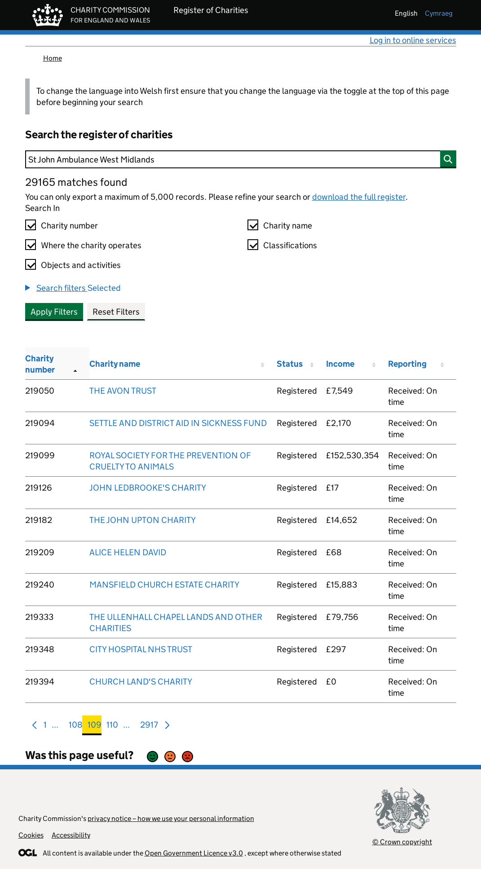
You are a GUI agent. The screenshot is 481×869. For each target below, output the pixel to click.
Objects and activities (81, 265)
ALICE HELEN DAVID (127, 552)
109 (94, 726)
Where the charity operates (91, 245)
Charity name (287, 225)
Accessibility (71, 835)
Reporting (407, 364)
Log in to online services (413, 40)
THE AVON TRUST (122, 391)
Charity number (69, 225)
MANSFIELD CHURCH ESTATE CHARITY (164, 584)
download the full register (359, 197)
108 (76, 726)
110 (112, 726)
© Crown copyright (402, 842)
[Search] (240, 159)
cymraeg (439, 13)
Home (52, 58)
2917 (149, 726)
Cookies (31, 835)
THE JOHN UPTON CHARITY (142, 520)
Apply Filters (54, 312)
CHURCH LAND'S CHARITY (140, 681)
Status (290, 364)
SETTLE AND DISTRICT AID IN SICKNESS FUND (178, 423)
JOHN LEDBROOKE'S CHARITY (147, 488)
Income (340, 364)
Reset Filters (116, 312)
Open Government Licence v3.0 (194, 853)
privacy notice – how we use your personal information (171, 818)
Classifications (290, 245)
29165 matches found (76, 182)
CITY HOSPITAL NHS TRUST (140, 649)
